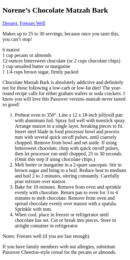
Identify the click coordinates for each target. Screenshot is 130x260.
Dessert (9, 23)
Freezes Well (32, 23)
